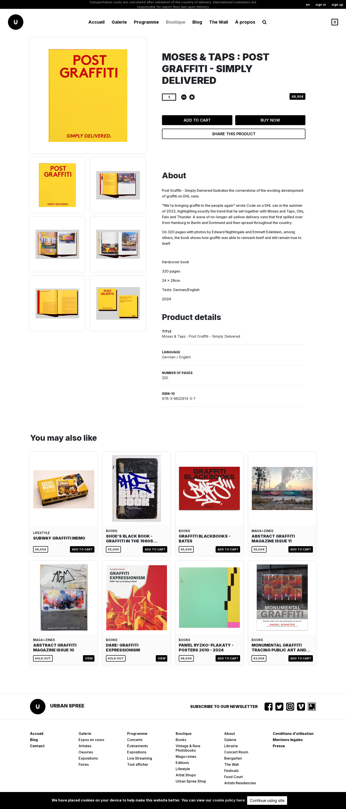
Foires (84, 764)
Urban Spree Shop (191, 781)
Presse (279, 746)
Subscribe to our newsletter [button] (224, 706)
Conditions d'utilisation (293, 733)
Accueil (96, 22)
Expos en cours (91, 740)
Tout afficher (137, 764)
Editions (182, 762)
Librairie (231, 746)
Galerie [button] (119, 22)
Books (181, 740)
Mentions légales (288, 740)
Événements (137, 746)
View (89, 658)
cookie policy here (228, 800)
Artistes (85, 746)
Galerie (230, 740)
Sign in (321, 4)
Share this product (234, 134)
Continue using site (267, 800)
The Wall (218, 22)
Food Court (233, 777)
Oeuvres (86, 752)
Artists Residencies (240, 783)
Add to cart (197, 120)
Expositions (88, 758)
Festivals (231, 770)
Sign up (337, 4)
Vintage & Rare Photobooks (188, 748)
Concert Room (236, 752)
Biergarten (233, 758)
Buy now (270, 120)
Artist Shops (186, 775)
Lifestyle (183, 769)
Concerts (134, 740)
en (308, 4)
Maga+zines (186, 756)
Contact (37, 746)
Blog (197, 22)
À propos (245, 22)
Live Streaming (139, 758)
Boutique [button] (175, 22)
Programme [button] (146, 22)
